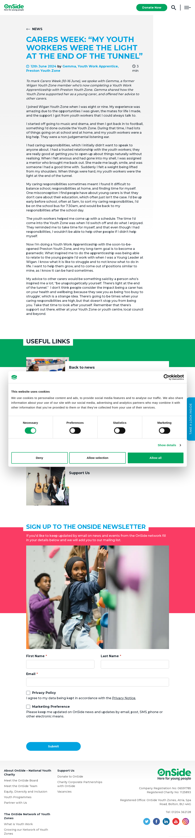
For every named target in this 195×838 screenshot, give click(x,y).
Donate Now (151, 7)
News (37, 29)
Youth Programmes (18, 797)
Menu (187, 7)
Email (31, 674)
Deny (39, 457)
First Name (35, 656)
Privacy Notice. (124, 698)
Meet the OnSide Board (21, 780)
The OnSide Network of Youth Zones (27, 816)
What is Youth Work (18, 824)
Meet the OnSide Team (20, 786)
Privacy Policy (44, 693)
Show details (167, 445)
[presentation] (56, 730)
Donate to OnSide (70, 776)
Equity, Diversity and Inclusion (25, 791)
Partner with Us (15, 802)
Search (173, 7)
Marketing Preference (51, 707)
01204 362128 (181, 812)
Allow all (156, 457)
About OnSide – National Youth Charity (27, 772)
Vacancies (64, 791)
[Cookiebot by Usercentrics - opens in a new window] (166, 377)
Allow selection (97, 457)
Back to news (82, 367)
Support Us (79, 473)
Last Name (110, 656)
